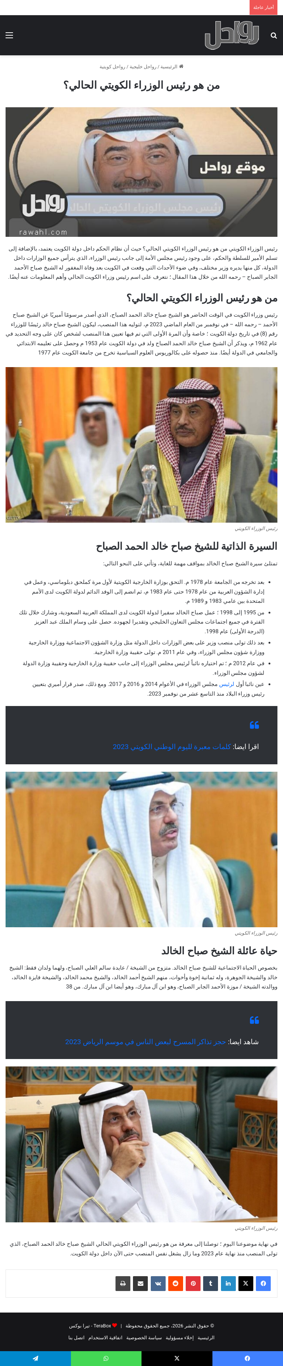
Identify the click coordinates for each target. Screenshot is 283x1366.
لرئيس (226, 684)
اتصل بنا (76, 1337)
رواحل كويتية (112, 66)
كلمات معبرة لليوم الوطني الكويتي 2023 (172, 746)
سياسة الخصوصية (144, 1337)
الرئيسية (171, 66)
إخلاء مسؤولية (180, 1337)
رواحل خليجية (143, 66)
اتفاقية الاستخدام (105, 1337)
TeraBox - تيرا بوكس (90, 1326)
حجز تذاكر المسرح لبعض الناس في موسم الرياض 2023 (145, 1041)
